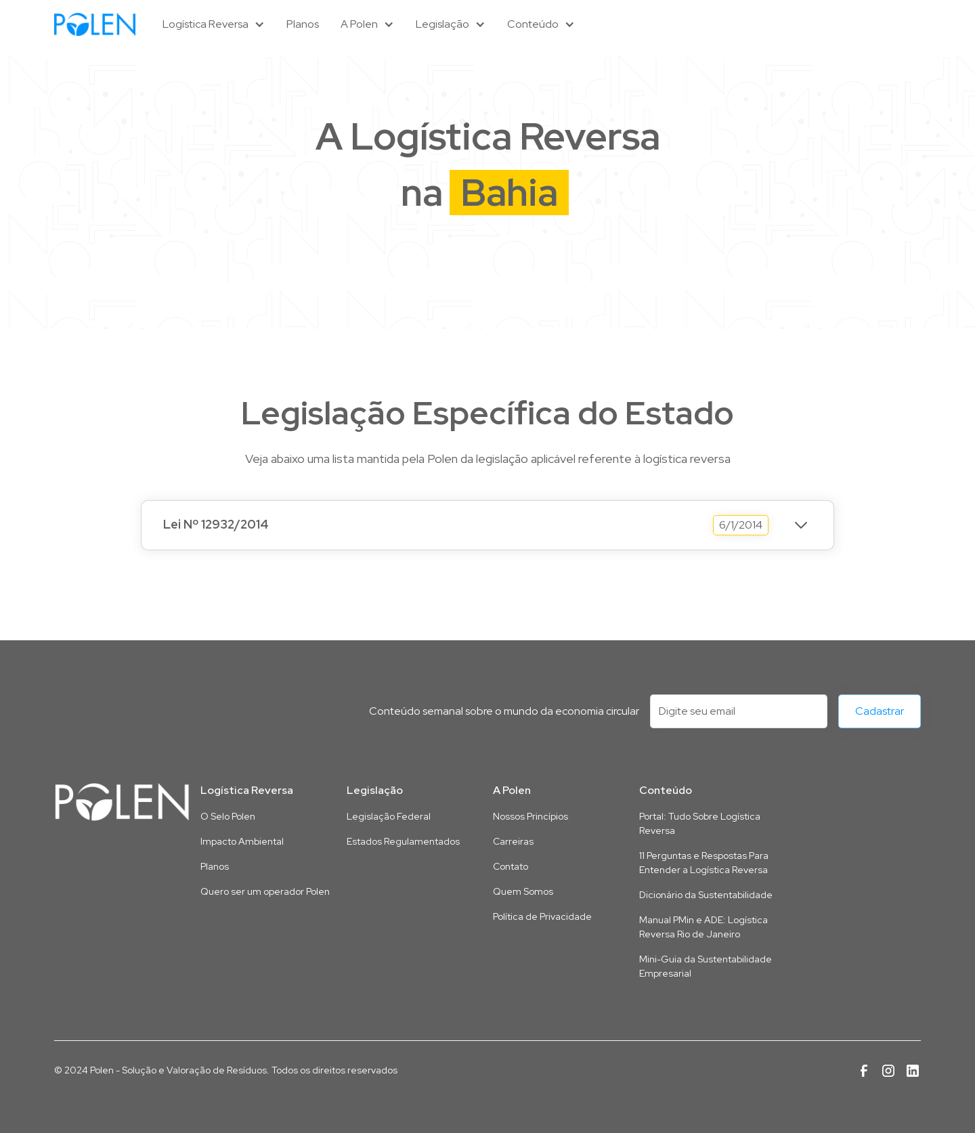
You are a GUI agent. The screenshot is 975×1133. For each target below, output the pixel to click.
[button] (214, 24)
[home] (94, 24)
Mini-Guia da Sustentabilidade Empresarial (705, 966)
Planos (302, 24)
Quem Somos (523, 891)
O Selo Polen (227, 816)
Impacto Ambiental (242, 841)
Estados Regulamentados (403, 841)
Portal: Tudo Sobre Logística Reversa (699, 823)
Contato (510, 866)
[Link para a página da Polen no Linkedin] (913, 1071)
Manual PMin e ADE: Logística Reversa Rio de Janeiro (703, 927)
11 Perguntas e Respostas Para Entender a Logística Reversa (703, 862)
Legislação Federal (389, 816)
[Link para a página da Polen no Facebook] (864, 1071)
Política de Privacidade (542, 916)
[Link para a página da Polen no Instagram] (888, 1071)
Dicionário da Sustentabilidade (706, 895)
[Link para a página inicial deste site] (122, 802)
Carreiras (513, 841)
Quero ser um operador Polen (265, 891)
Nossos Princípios (530, 816)
